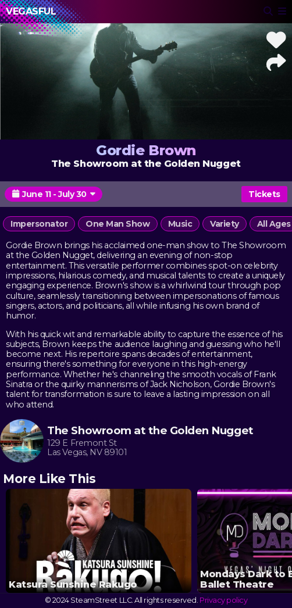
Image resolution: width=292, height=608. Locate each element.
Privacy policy (223, 600)
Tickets (264, 194)
